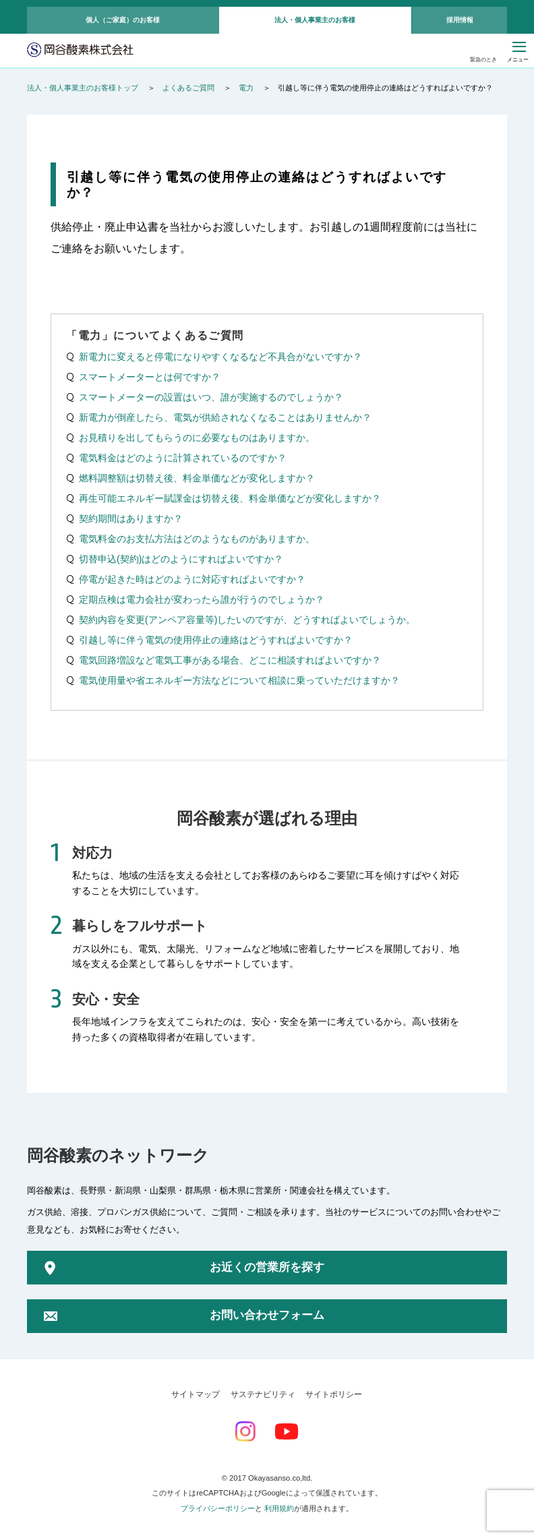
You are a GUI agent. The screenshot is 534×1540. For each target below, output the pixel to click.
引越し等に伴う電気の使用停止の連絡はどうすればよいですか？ (216, 639)
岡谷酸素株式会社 (80, 50)
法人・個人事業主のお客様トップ (82, 88)
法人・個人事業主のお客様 (314, 20)
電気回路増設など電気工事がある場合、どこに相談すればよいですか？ (230, 660)
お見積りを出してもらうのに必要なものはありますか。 (197, 437)
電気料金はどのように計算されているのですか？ (183, 457)
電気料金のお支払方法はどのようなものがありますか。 (197, 538)
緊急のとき (483, 60)
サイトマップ (195, 1394)
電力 (246, 88)
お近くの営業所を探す (267, 1267)
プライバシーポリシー (218, 1508)
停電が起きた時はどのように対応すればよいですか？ (192, 579)
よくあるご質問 (188, 88)
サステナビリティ (263, 1394)
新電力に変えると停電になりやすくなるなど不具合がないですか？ (220, 356)
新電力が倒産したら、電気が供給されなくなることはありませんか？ (225, 417)
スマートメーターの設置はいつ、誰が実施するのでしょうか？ (211, 397)
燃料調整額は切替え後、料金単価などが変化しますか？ (197, 478)
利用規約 (279, 1508)
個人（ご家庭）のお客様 (123, 20)
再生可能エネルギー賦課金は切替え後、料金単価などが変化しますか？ (230, 498)
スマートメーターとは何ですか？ (149, 377)
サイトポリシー (333, 1394)
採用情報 (459, 20)
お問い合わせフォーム (267, 1315)
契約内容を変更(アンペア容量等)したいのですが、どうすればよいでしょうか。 (247, 619)
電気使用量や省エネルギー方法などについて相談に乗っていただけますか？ (239, 680)
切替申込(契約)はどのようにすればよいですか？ (181, 559)
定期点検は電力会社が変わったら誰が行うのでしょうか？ (201, 599)
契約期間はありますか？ (131, 518)
